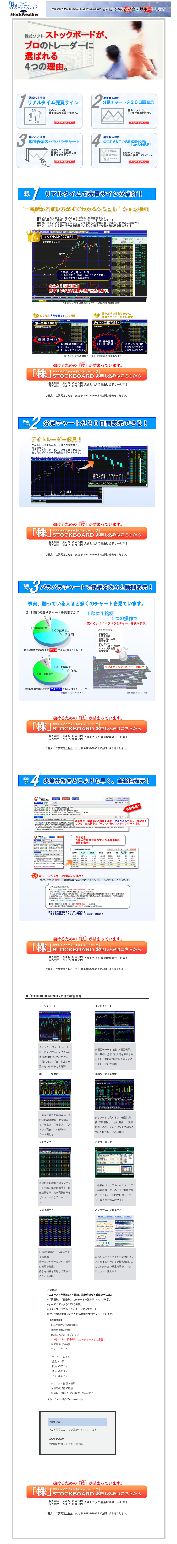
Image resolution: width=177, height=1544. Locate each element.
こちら (69, 395)
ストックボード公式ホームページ (65, 1399)
